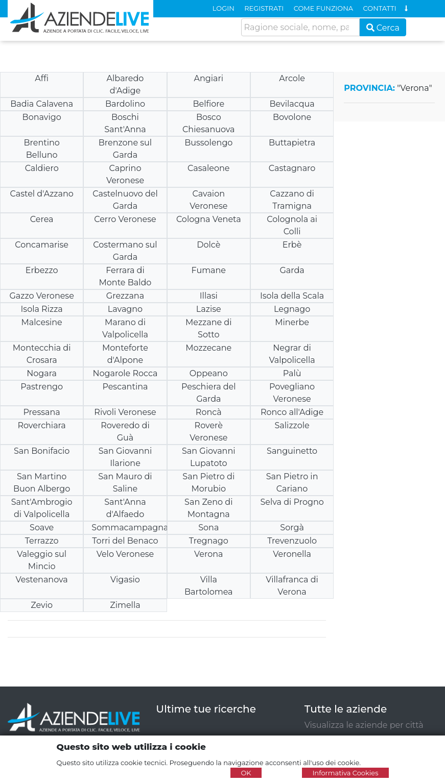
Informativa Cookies (345, 773)
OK (246, 773)
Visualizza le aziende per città (364, 725)
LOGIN (224, 8)
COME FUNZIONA (323, 8)
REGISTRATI (264, 8)
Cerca (383, 28)
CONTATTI (379, 8)
